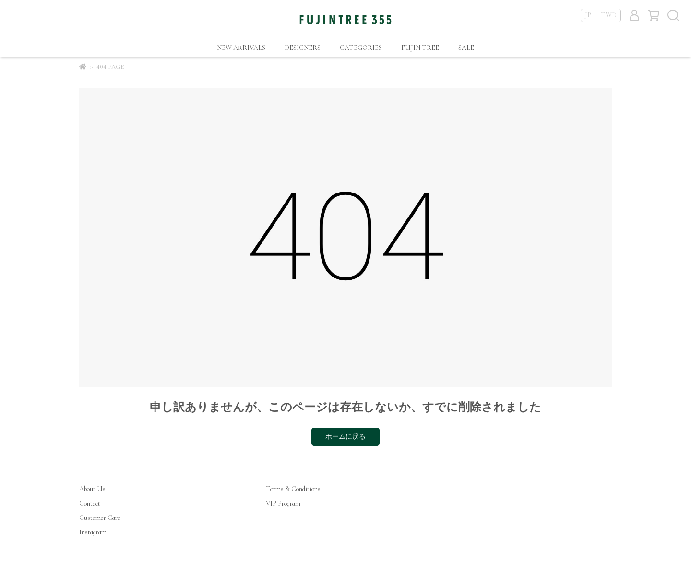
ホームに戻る (345, 437)
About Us (92, 489)
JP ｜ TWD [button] (601, 15)
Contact (89, 503)
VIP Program (283, 503)
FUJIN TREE (420, 48)
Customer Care (99, 518)
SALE (466, 48)
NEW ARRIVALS (241, 48)
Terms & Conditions (293, 489)
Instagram (93, 532)
